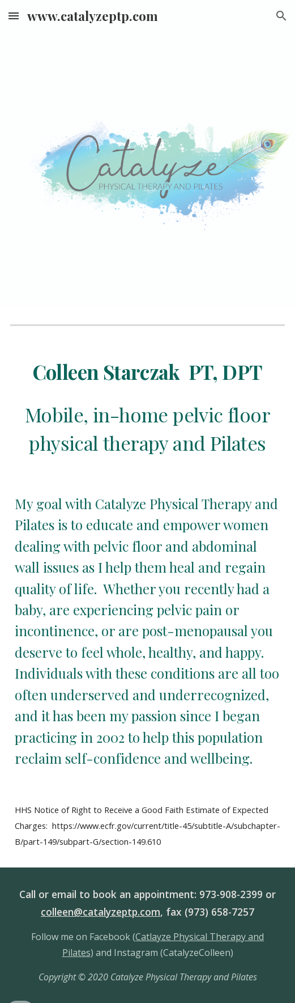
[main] (147, 407)
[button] (13, 15)
